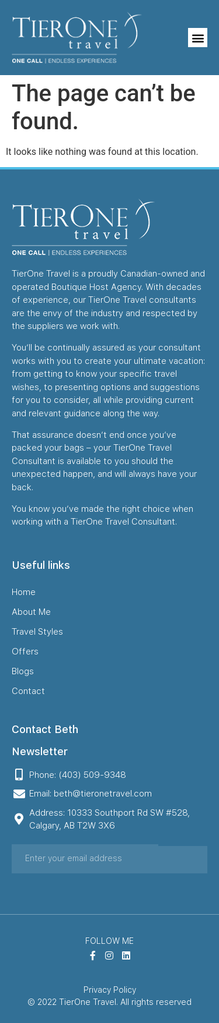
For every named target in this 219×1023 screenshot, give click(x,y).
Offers (25, 651)
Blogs (23, 671)
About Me (31, 612)
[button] (197, 37)
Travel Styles (37, 631)
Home (24, 592)
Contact (28, 691)
